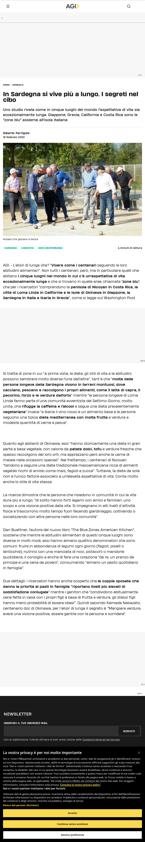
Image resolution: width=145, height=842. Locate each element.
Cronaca (18, 84)
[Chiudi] (139, 752)
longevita (27, 248)
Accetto (72, 813)
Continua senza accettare (72, 824)
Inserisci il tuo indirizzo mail (26, 723)
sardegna (11, 248)
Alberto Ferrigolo (16, 133)
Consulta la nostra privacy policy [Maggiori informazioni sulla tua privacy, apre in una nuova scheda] (80, 784)
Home (6, 84)
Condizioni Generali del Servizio (101, 739)
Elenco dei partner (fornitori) (21, 805)
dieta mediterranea (50, 248)
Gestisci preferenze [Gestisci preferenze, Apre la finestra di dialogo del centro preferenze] (72, 834)
